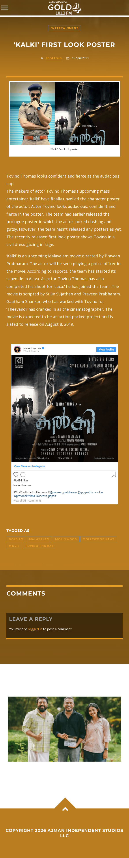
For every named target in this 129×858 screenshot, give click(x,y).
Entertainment (64, 28)
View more (64, 729)
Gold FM (16, 539)
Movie (14, 546)
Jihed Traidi (54, 58)
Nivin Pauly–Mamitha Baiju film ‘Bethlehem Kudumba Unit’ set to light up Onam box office (60, 770)
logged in (35, 629)
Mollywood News (99, 539)
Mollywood (66, 539)
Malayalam (39, 539)
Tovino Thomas (39, 546)
